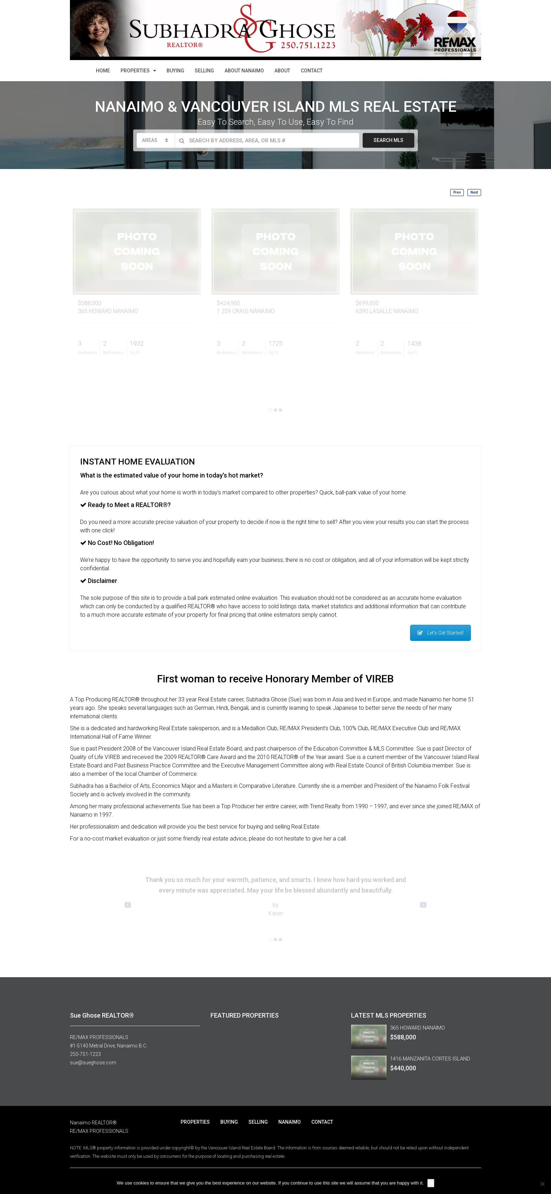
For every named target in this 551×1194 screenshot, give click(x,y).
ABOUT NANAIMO (244, 70)
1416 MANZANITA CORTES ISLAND (430, 1059)
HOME (103, 70)
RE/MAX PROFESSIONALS (99, 1037)
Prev (457, 192)
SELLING (204, 70)
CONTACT (312, 70)
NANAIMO (289, 1122)
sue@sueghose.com (93, 1062)
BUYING (175, 70)
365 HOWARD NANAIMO (417, 1028)
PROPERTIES (135, 70)
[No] (542, 1183)
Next (474, 192)
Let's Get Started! (440, 633)
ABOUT (282, 70)
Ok (431, 1183)
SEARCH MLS (388, 140)
